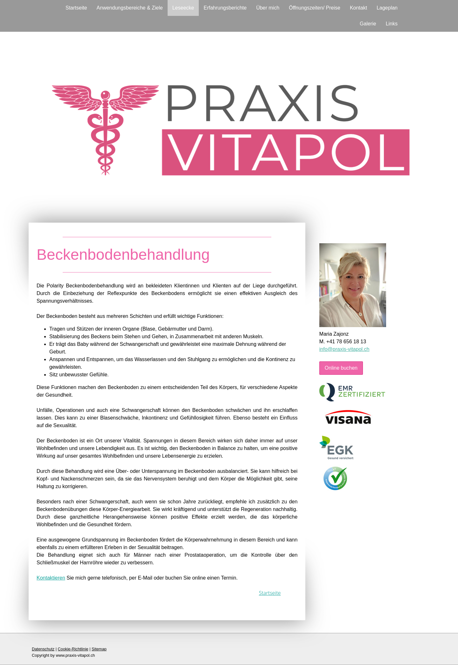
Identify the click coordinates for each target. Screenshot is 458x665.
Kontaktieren (51, 578)
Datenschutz (43, 649)
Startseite (76, 7)
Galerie (368, 23)
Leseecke (183, 7)
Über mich (267, 7)
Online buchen (341, 368)
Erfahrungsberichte (225, 7)
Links (392, 23)
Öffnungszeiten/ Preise (314, 7)
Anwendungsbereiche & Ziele (130, 7)
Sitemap (99, 649)
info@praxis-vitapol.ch (344, 349)
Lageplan (387, 7)
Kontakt (358, 7)
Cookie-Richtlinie (73, 649)
